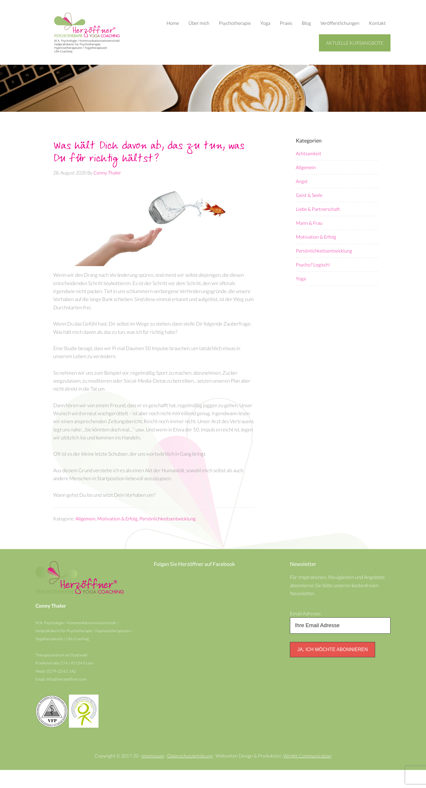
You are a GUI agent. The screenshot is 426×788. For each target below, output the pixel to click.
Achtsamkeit (308, 153)
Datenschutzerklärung (190, 773)
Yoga (301, 278)
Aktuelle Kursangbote (354, 43)
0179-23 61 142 (63, 687)
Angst (302, 181)
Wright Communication (307, 773)
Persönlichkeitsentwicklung (167, 531)
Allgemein (85, 531)
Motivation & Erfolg (117, 531)
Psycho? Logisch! (313, 265)
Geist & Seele (309, 195)
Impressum (152, 773)
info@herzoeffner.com (67, 696)
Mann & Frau (309, 223)
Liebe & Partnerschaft (318, 209)
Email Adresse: (306, 627)
